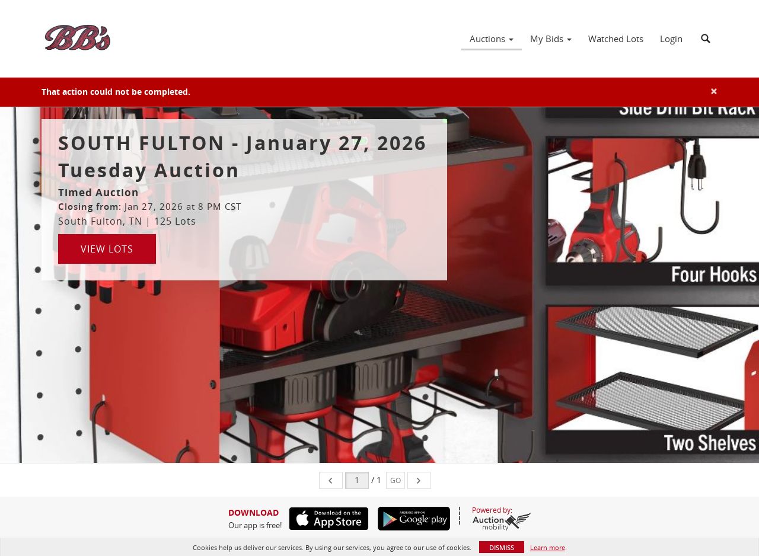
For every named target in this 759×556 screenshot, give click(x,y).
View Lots (107, 248)
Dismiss (501, 547)
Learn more (547, 547)
